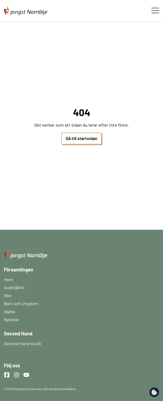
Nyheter (11, 319)
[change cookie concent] (154, 392)
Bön (7, 295)
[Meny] (155, 11)
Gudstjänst (14, 287)
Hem (8, 279)
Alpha (9, 311)
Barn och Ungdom (21, 303)
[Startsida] (25, 8)
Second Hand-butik (22, 343)
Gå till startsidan (81, 138)
